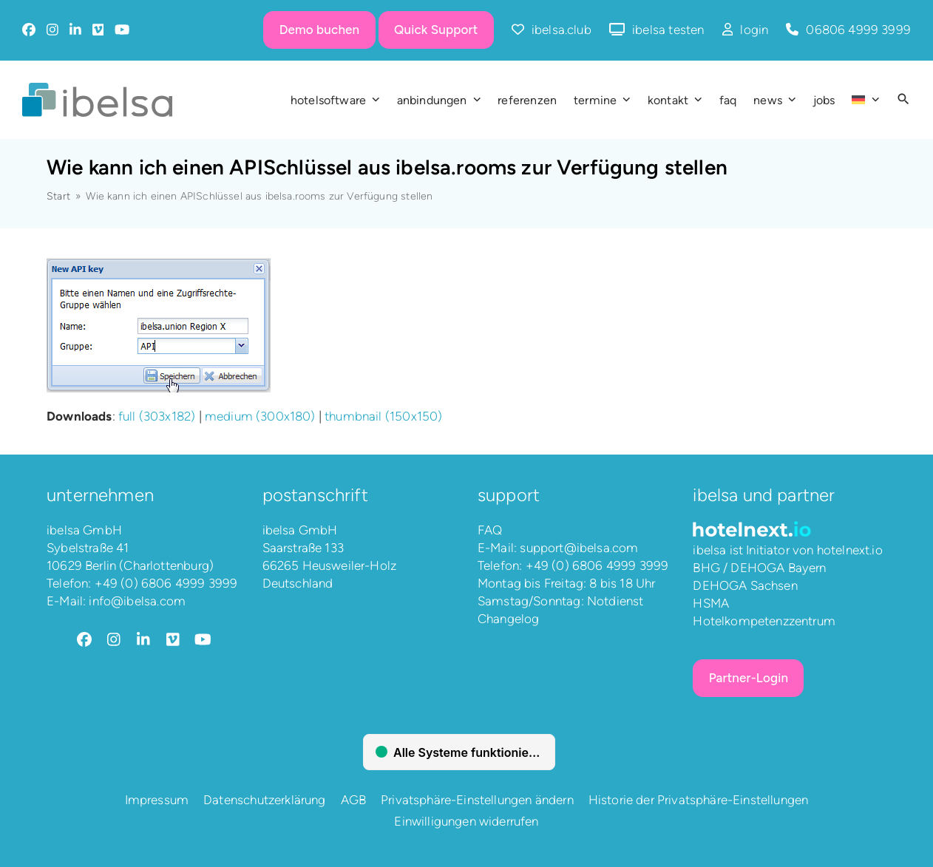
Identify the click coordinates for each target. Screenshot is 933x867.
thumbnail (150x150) (383, 416)
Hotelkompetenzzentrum (764, 620)
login (754, 29)
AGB (354, 799)
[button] (903, 99)
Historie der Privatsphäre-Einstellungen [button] (698, 799)
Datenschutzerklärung (264, 799)
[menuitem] (865, 99)
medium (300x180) (260, 416)
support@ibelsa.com (579, 547)
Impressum (157, 799)
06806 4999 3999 (858, 29)
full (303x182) (156, 416)
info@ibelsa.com (137, 601)
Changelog (509, 618)
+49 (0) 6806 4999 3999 (166, 583)
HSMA (711, 603)
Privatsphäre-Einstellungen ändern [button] (477, 799)
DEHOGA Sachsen (745, 585)
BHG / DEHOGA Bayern (759, 567)
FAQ (490, 530)
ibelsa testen (668, 29)
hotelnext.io (850, 550)
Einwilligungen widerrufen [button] (466, 821)
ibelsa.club (561, 29)
